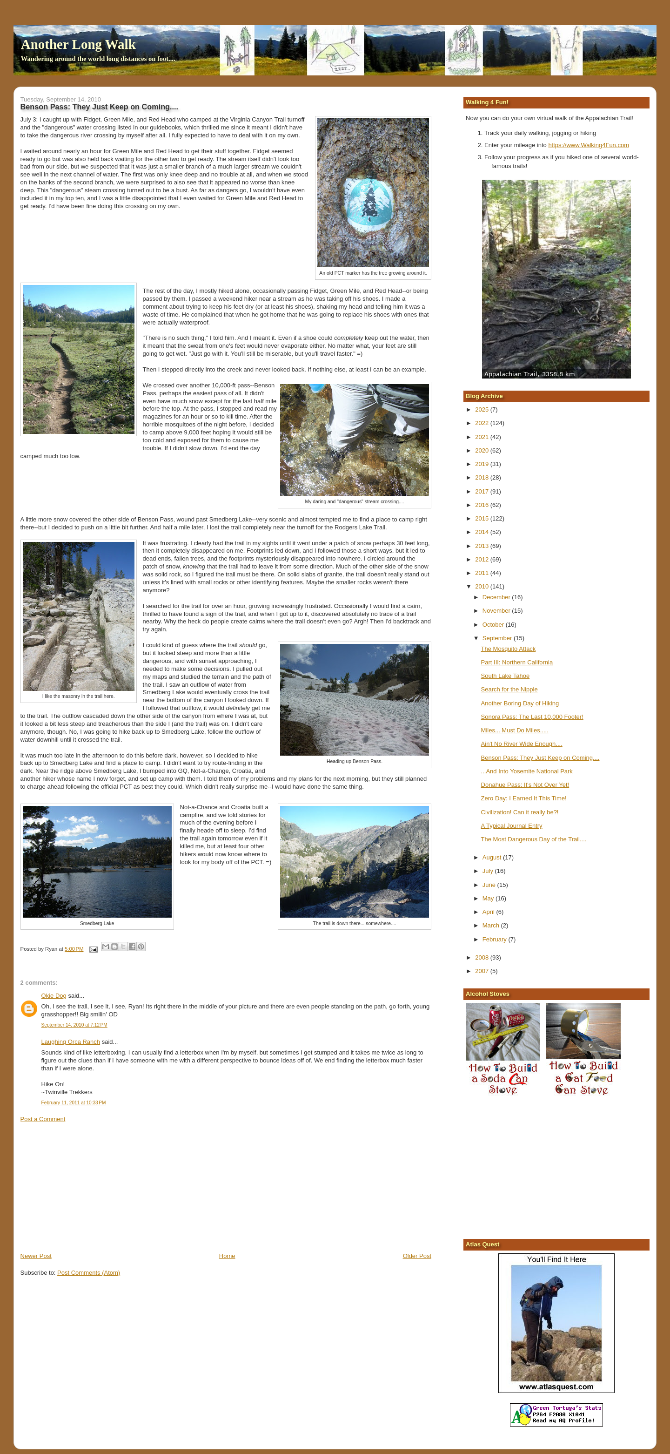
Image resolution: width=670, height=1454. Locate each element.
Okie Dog (54, 995)
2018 (482, 477)
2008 (482, 957)
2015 (482, 518)
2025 (482, 409)
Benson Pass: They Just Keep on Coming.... (540, 757)
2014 (482, 531)
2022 (482, 422)
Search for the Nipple (509, 689)
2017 (482, 491)
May (489, 898)
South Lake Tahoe (505, 675)
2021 (482, 436)
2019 (482, 463)
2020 (482, 450)
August (492, 857)
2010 (482, 586)
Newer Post (36, 1255)
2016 (482, 504)
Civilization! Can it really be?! (520, 812)
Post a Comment (43, 1119)
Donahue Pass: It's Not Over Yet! (525, 784)
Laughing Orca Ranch (70, 1041)
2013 (482, 545)
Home (227, 1255)
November (497, 610)
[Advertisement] (90, 1187)
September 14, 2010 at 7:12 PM (74, 1025)
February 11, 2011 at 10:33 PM (73, 1102)
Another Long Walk (78, 44)
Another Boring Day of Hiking (520, 703)
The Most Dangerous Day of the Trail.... (534, 839)
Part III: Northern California (517, 662)
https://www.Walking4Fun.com (588, 145)
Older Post (417, 1255)
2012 (482, 559)
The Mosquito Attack (508, 648)
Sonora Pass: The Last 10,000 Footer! (532, 716)
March (491, 925)
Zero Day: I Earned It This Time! (524, 798)
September (498, 638)
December (497, 597)
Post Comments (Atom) (88, 1272)
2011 (482, 572)
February (495, 939)
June (489, 884)
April (489, 911)
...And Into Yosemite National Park (527, 771)
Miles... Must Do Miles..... (515, 730)
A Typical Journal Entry (512, 825)
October (494, 624)
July (488, 870)
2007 (482, 970)
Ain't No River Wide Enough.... (522, 743)
